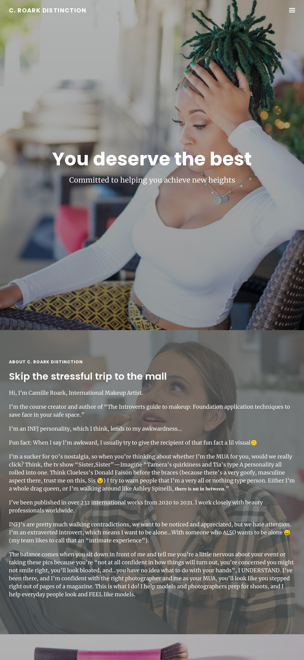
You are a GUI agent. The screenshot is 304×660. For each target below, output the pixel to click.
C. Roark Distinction (47, 10)
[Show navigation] (290, 10)
